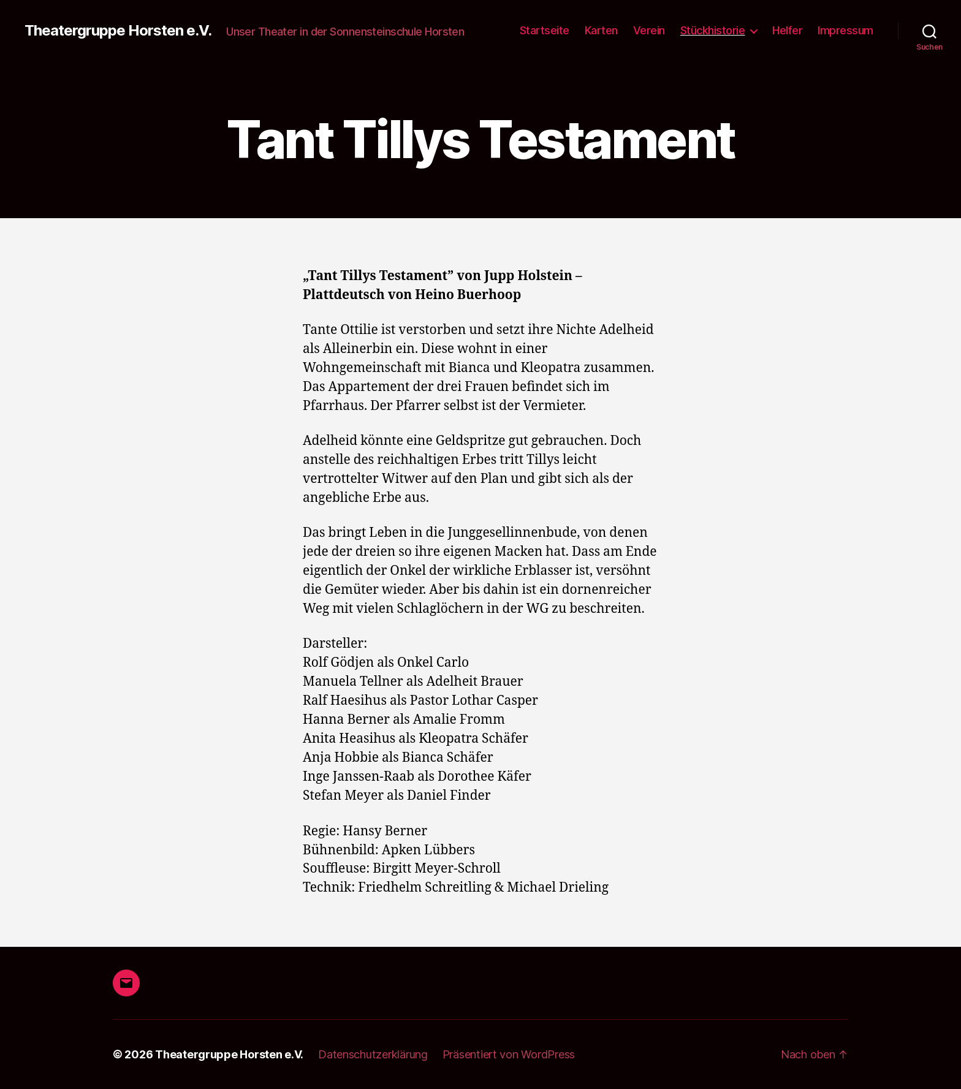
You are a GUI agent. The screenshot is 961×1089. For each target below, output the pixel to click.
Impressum (845, 30)
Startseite (544, 30)
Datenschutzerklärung (373, 1054)
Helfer (787, 30)
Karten (601, 30)
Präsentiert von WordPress (509, 1054)
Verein (649, 30)
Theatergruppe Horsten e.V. (118, 30)
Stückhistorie (712, 30)
